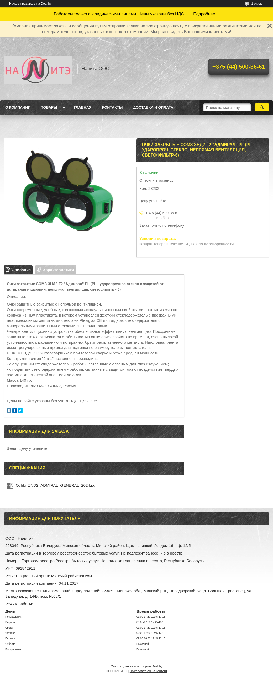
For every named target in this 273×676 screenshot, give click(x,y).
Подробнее (204, 14)
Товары (49, 107)
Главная (83, 107)
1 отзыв (256, 3)
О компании (17, 107)
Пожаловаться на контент (148, 671)
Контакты (112, 107)
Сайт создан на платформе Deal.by (136, 666)
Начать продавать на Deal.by (30, 3)
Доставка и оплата (153, 107)
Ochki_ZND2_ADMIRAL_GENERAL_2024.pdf (56, 485)
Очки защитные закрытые (30, 304)
